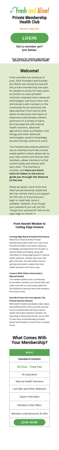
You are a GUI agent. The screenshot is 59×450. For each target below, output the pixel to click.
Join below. (29, 50)
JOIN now (29, 422)
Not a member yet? (29, 46)
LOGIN (29, 38)
